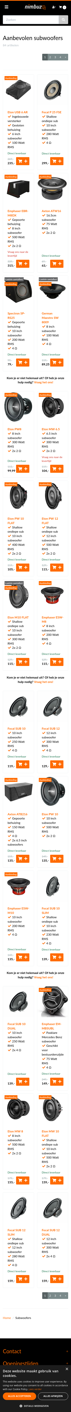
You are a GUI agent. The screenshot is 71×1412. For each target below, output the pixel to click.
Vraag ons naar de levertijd (18, 253)
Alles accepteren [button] (19, 1396)
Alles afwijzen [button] (53, 1396)
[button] (35, 1406)
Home (7, 1318)
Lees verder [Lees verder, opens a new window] (35, 1389)
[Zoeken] (63, 19)
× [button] (66, 1369)
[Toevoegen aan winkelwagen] (22, 161)
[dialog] (35, 1388)
